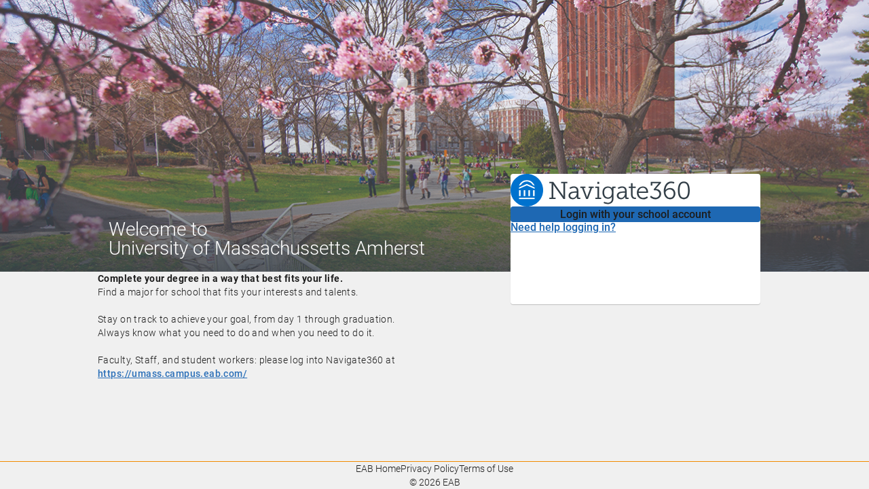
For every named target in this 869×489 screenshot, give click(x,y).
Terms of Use (486, 468)
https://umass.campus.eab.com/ (172, 373)
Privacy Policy (430, 468)
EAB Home (378, 468)
